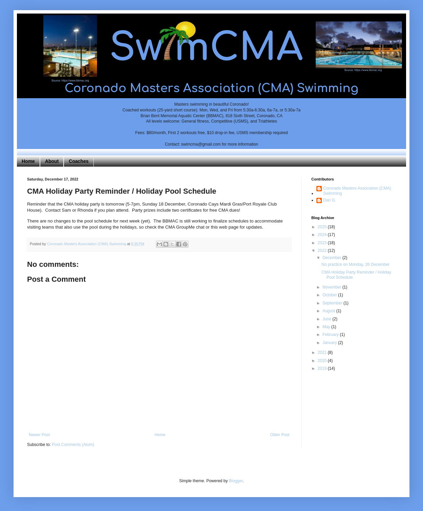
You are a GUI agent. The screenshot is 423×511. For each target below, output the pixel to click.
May (326, 326)
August (329, 310)
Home (28, 161)
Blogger (236, 480)
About (52, 161)
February (331, 334)
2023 (323, 242)
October (330, 295)
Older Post (279, 434)
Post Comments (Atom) (73, 444)
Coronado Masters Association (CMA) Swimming (357, 190)
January (330, 342)
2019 (323, 368)
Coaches (78, 161)
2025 (323, 227)
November (332, 287)
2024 (323, 234)
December (332, 257)
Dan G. (329, 200)
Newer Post (39, 434)
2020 (323, 360)
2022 (323, 250)
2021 (323, 352)
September (332, 303)
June (327, 319)
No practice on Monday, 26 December (355, 264)
